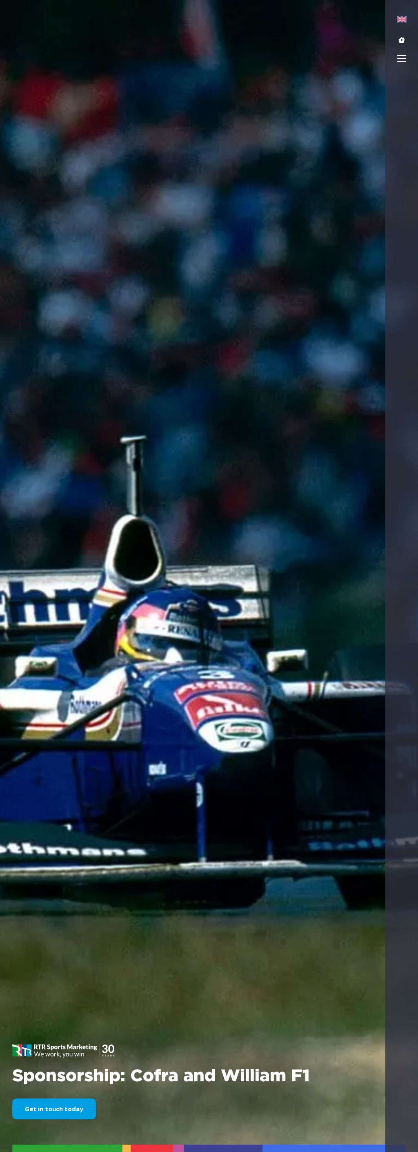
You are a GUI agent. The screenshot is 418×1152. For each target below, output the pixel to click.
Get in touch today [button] (54, 1109)
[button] (401, 40)
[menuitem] (402, 19)
